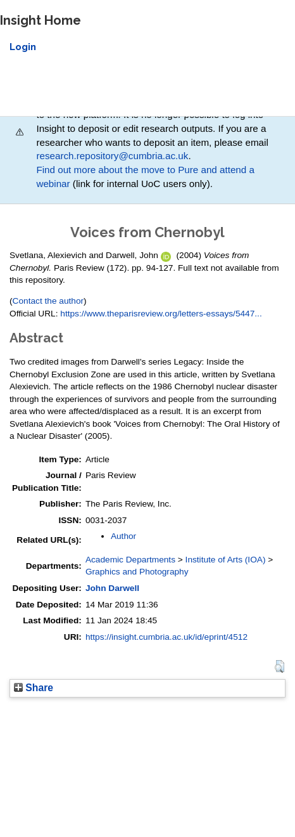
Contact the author (48, 301)
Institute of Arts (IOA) (225, 559)
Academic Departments (130, 559)
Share (33, 687)
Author (123, 536)
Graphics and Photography (137, 571)
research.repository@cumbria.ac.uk (112, 155)
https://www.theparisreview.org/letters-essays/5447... (160, 313)
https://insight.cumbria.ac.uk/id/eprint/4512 (166, 637)
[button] (279, 666)
